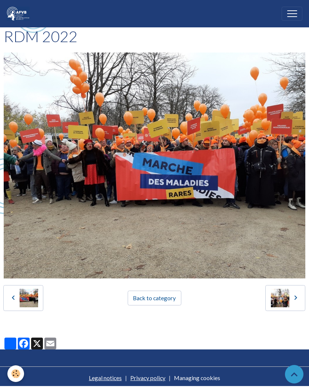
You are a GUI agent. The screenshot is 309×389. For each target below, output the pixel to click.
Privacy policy (147, 377)
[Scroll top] (294, 374)
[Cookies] (15, 373)
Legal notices (105, 377)
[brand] (20, 14)
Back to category (154, 297)
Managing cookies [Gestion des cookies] (197, 377)
